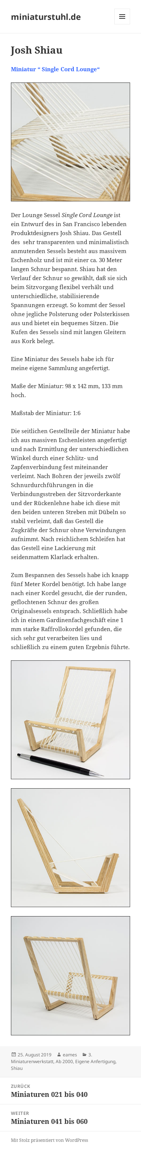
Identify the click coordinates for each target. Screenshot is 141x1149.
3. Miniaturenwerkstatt (51, 1058)
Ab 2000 (64, 1061)
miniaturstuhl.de (46, 16)
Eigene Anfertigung (95, 1061)
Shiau (17, 1068)
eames (70, 1055)
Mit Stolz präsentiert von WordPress (49, 1140)
